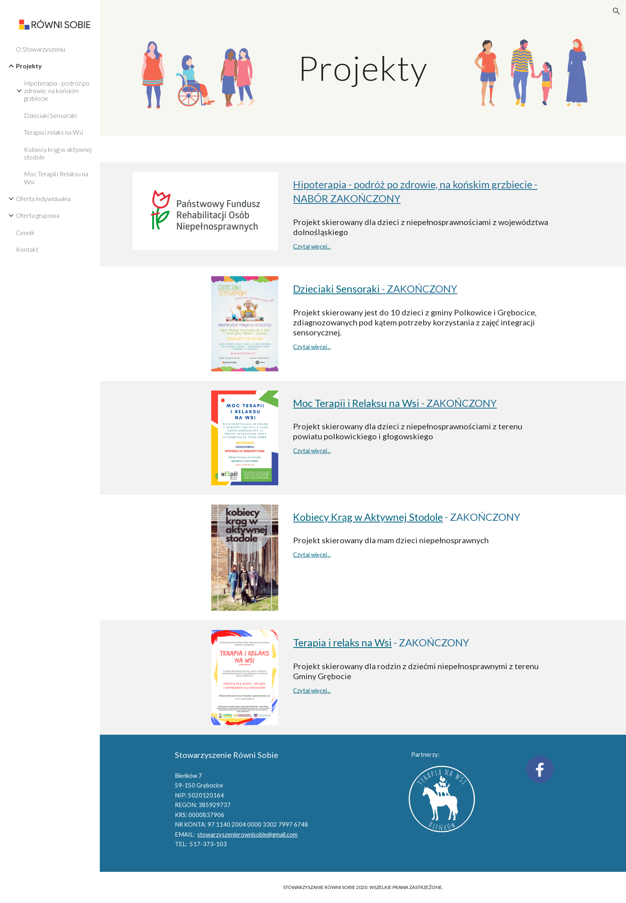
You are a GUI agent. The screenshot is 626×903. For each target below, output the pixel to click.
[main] (363, 68)
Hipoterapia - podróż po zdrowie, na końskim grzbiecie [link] (56, 90)
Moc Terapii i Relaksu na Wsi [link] (56, 177)
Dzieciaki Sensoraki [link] (50, 115)
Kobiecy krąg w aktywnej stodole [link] (57, 153)
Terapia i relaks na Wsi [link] (53, 132)
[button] (616, 11)
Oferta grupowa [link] (37, 215)
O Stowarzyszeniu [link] (40, 49)
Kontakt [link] (27, 249)
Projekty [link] (29, 66)
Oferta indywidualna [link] (43, 198)
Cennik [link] (25, 232)
